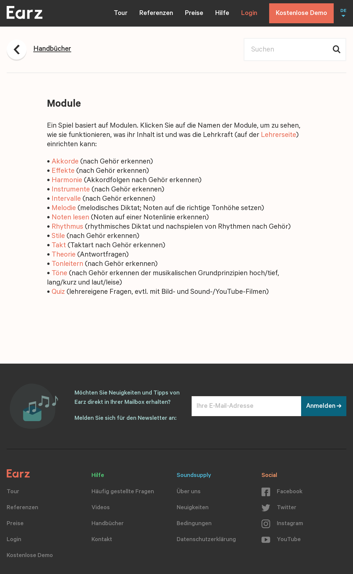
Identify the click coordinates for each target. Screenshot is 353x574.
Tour (120, 14)
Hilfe (222, 14)
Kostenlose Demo (301, 14)
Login (249, 14)
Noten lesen (70, 218)
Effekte (63, 171)
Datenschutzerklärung (206, 540)
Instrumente (71, 190)
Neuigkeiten (193, 508)
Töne (59, 274)
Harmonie (67, 181)
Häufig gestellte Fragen (122, 492)
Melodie (64, 209)
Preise (194, 14)
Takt (59, 246)
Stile (58, 237)
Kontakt (101, 540)
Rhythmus (67, 227)
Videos (100, 508)
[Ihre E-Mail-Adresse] (246, 406)
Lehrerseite (278, 136)
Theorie (64, 255)
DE (343, 11)
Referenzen (156, 14)
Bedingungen (194, 524)
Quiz (58, 292)
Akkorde (65, 162)
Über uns (189, 492)
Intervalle (66, 199)
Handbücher (107, 524)
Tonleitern (67, 265)
